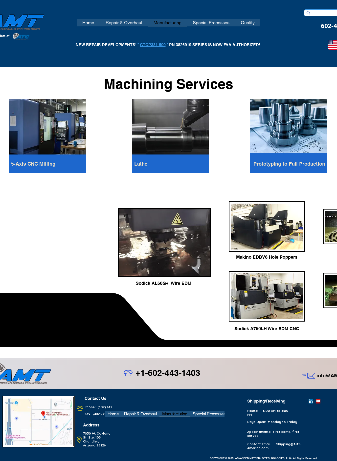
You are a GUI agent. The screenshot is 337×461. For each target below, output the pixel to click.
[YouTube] (318, 401)
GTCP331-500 (153, 44)
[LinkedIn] (311, 401)
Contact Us (96, 398)
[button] (88, 22)
